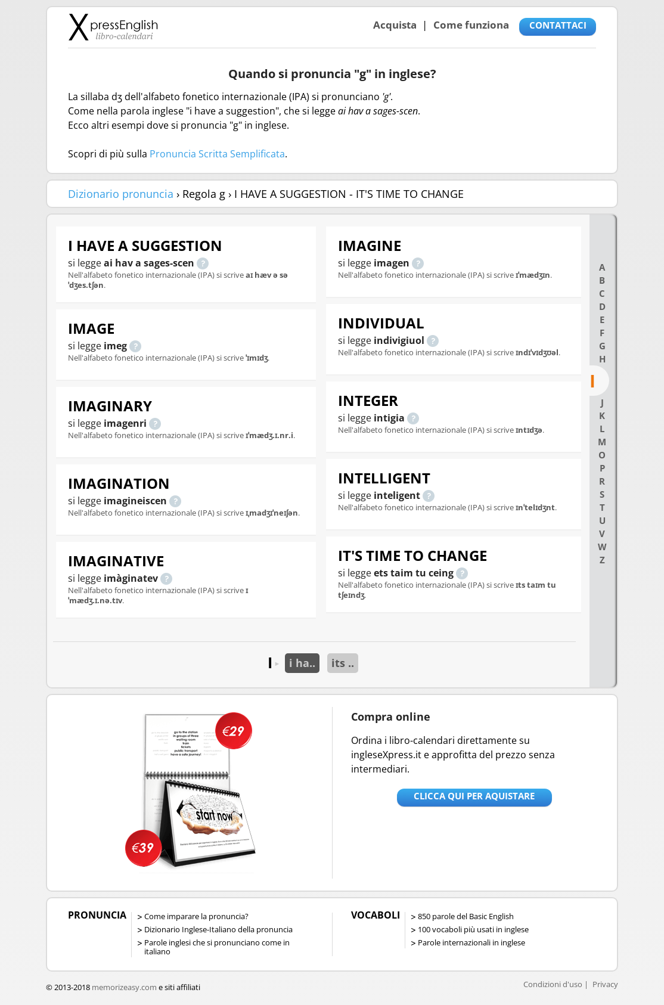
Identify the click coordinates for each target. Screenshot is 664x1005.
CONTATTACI (558, 25)
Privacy (605, 984)
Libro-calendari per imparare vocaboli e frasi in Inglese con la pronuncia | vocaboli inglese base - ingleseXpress (113, 27)
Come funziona (471, 25)
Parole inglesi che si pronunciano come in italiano (217, 947)
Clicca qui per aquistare (474, 796)
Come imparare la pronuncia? (196, 916)
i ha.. (302, 663)
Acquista (395, 25)
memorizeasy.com (124, 987)
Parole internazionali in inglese (471, 942)
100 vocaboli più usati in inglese (473, 929)
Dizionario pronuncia (120, 194)
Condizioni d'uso (552, 984)
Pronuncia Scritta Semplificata (217, 153)
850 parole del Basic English (466, 916)
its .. (342, 663)
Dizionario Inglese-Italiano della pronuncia (218, 929)
